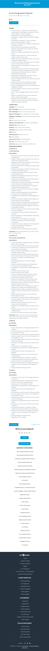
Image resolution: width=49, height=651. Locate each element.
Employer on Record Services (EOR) (25, 617)
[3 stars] (24, 433)
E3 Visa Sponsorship (25, 629)
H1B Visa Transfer (25, 626)
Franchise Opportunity (25, 563)
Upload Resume (25, 603)
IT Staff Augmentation (25, 581)
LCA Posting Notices (25, 568)
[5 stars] (29, 433)
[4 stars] (27, 433)
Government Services (25, 586)
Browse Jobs (25, 601)
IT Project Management (25, 589)
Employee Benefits (25, 606)
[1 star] (19, 433)
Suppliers (25, 566)
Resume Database (25, 594)
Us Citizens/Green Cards (25, 611)
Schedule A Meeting (25, 561)
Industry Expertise (25, 591)
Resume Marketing (25, 609)
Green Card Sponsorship (25, 637)
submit (24, 437)
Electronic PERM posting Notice (25, 574)
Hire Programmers (25, 583)
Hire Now (13, 22)
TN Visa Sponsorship (25, 631)
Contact (25, 558)
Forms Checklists (25, 619)
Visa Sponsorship (25, 614)
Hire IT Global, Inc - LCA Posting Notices (25, 571)
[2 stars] (22, 433)
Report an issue (36, 424)
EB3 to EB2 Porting (25, 634)
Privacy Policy (24, 443)
